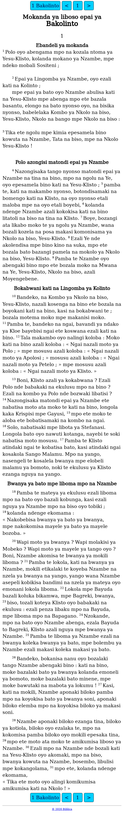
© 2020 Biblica (62, 809)
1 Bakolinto (45, 5)
